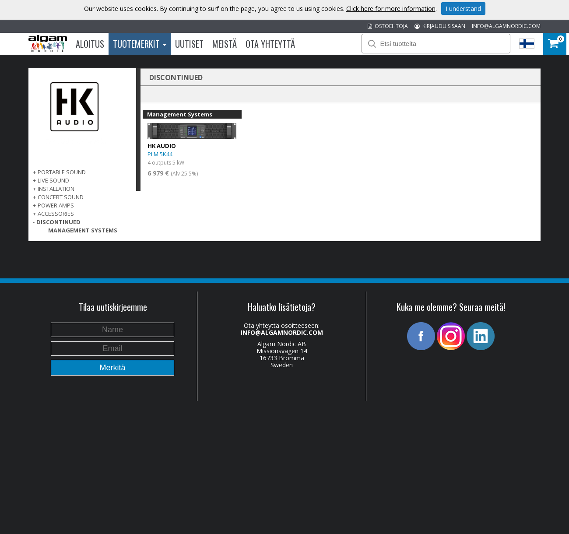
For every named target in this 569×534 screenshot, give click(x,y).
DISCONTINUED (58, 222)
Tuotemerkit (139, 43)
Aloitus (90, 43)
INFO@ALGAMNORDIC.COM (506, 26)
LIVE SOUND (53, 180)
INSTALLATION (56, 189)
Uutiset (189, 43)
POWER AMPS (56, 205)
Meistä (224, 43)
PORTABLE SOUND (62, 172)
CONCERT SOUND (61, 197)
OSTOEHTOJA (388, 26)
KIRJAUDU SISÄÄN (439, 26)
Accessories (56, 214)
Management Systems (82, 230)
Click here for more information (391, 8)
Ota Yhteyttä (270, 43)
